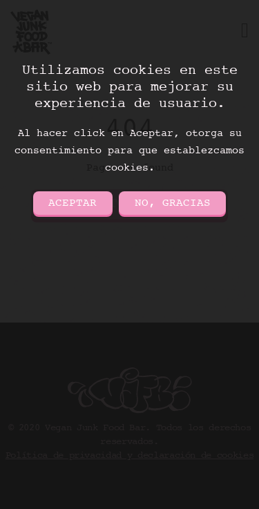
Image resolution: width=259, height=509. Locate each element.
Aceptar (72, 203)
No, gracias (173, 203)
